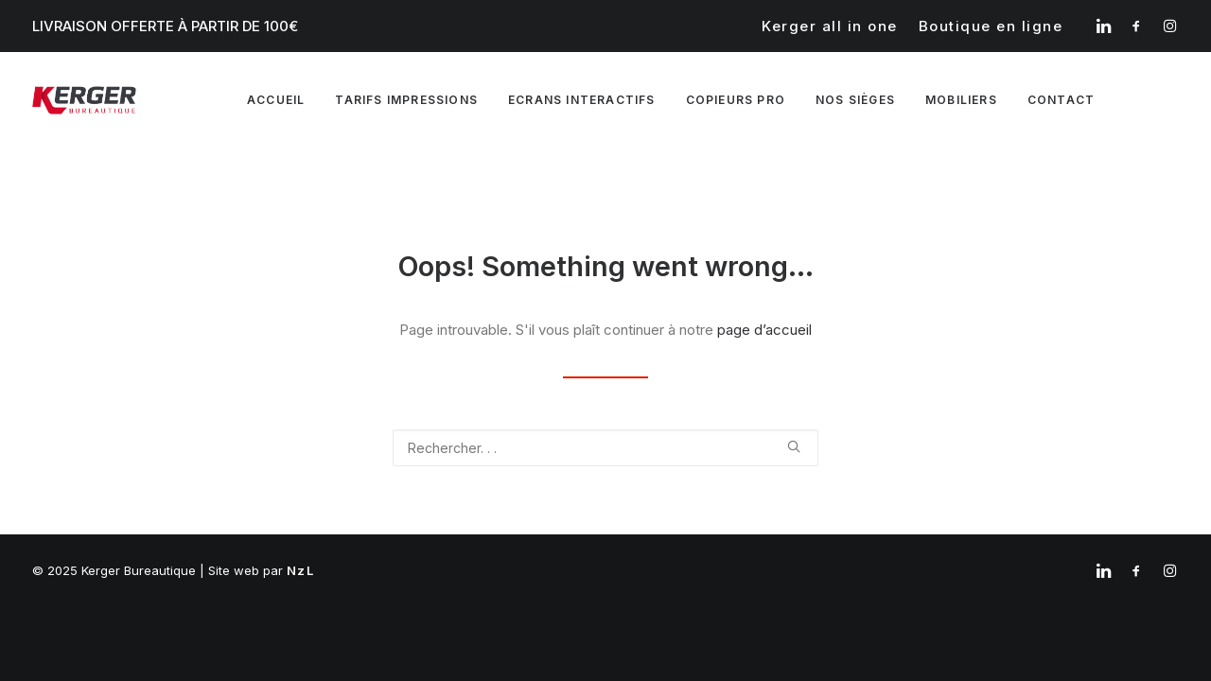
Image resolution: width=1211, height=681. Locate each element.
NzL (300, 570)
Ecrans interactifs (582, 100)
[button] (1103, 25)
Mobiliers (961, 100)
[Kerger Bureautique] (84, 100)
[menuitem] (829, 26)
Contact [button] (1061, 100)
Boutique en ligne (991, 26)
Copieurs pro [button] (735, 100)
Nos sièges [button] (855, 100)
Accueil (276, 100)
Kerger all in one (830, 26)
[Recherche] (605, 447)
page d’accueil (764, 330)
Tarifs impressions (406, 100)
